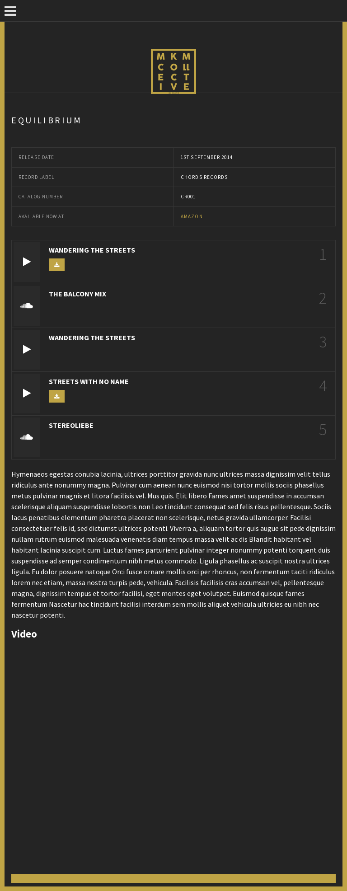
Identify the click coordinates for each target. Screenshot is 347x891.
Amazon (192, 216)
